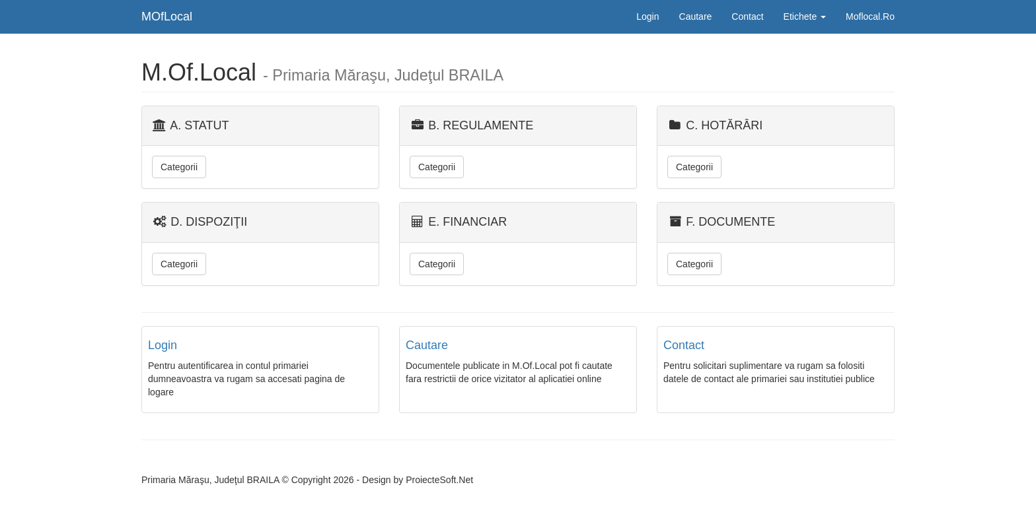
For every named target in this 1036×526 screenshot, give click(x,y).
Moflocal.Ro (870, 16)
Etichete (805, 16)
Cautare (695, 16)
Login (647, 16)
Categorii (179, 167)
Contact (747, 16)
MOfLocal (166, 16)
